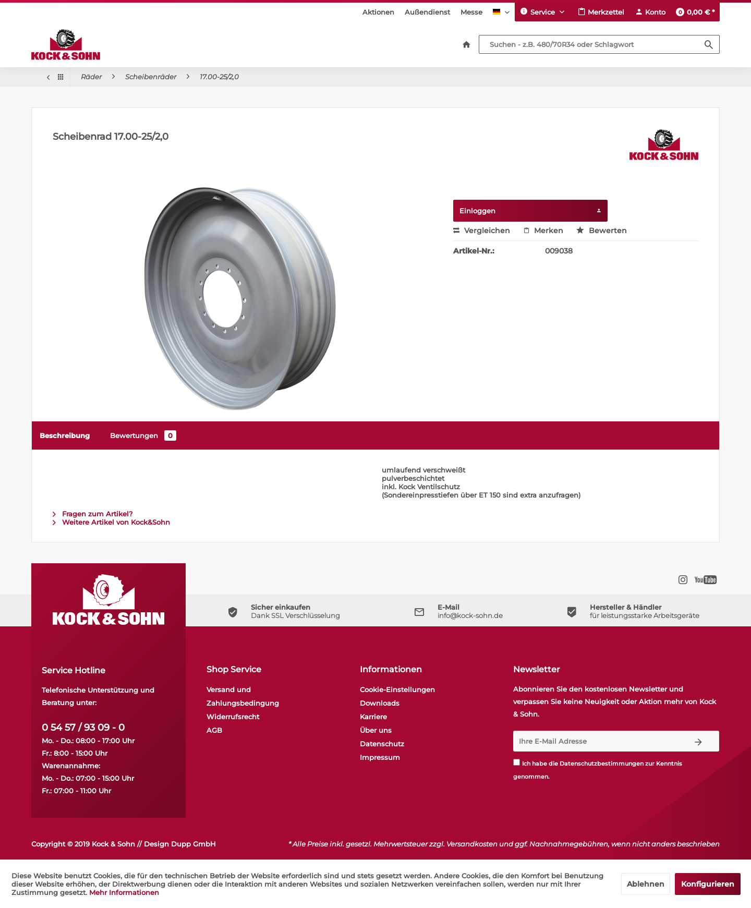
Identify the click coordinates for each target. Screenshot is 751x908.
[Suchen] (709, 44)
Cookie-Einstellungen (397, 689)
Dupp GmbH (193, 844)
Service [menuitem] (538, 11)
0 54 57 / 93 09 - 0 (83, 727)
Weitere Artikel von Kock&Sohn (111, 522)
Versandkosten (472, 844)
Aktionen (378, 12)
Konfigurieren (707, 884)
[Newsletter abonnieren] (698, 741)
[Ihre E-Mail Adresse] (596, 741)
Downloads (379, 703)
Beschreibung (65, 435)
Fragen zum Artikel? (92, 514)
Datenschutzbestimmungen (602, 763)
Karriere (373, 716)
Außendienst (427, 12)
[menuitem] (378, 12)
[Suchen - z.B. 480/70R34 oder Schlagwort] (599, 44)
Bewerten (601, 230)
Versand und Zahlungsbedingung (243, 696)
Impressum (380, 757)
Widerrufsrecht (233, 716)
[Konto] (650, 12)
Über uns (376, 730)
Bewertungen (143, 435)
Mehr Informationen (124, 892)
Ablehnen (645, 884)
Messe (471, 12)
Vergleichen (481, 230)
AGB (214, 730)
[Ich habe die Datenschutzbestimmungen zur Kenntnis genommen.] (516, 762)
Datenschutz (382, 744)
